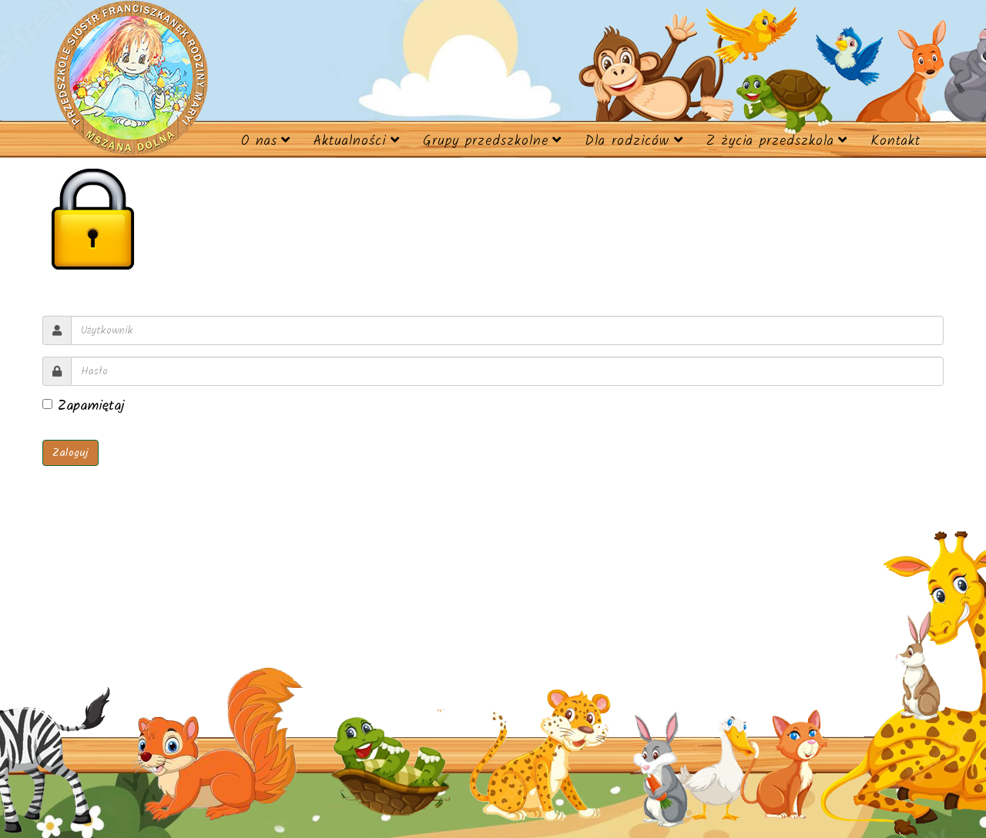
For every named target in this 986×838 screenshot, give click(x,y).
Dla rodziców (627, 141)
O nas (259, 141)
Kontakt (895, 141)
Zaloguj (70, 452)
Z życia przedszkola (770, 141)
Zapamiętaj (83, 406)
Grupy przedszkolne (485, 141)
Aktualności (350, 141)
